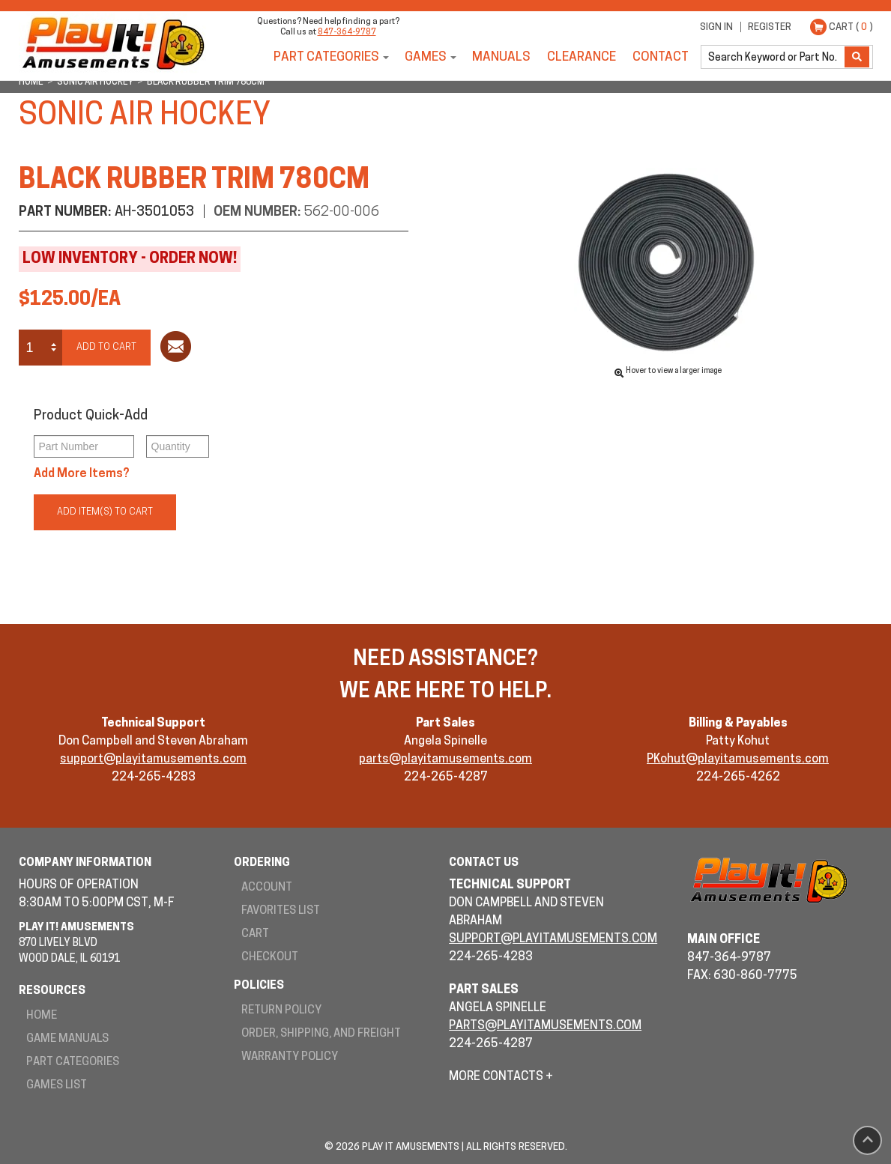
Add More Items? (82, 474)
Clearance (581, 57)
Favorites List (280, 911)
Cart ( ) (851, 27)
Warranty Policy (289, 1057)
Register (769, 27)
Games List (56, 1085)
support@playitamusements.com (153, 760)
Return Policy (281, 1010)
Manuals (501, 57)
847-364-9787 (347, 32)
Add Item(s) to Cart (105, 512)
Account (266, 888)
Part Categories (326, 57)
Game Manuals (67, 1039)
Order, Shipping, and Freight (321, 1034)
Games (426, 57)
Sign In (716, 27)
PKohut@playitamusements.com (738, 760)
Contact (660, 57)
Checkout (269, 957)
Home (41, 1016)
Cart (255, 934)
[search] (774, 56)
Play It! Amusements (112, 43)
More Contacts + (501, 1077)
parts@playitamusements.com (445, 760)
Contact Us (484, 863)
